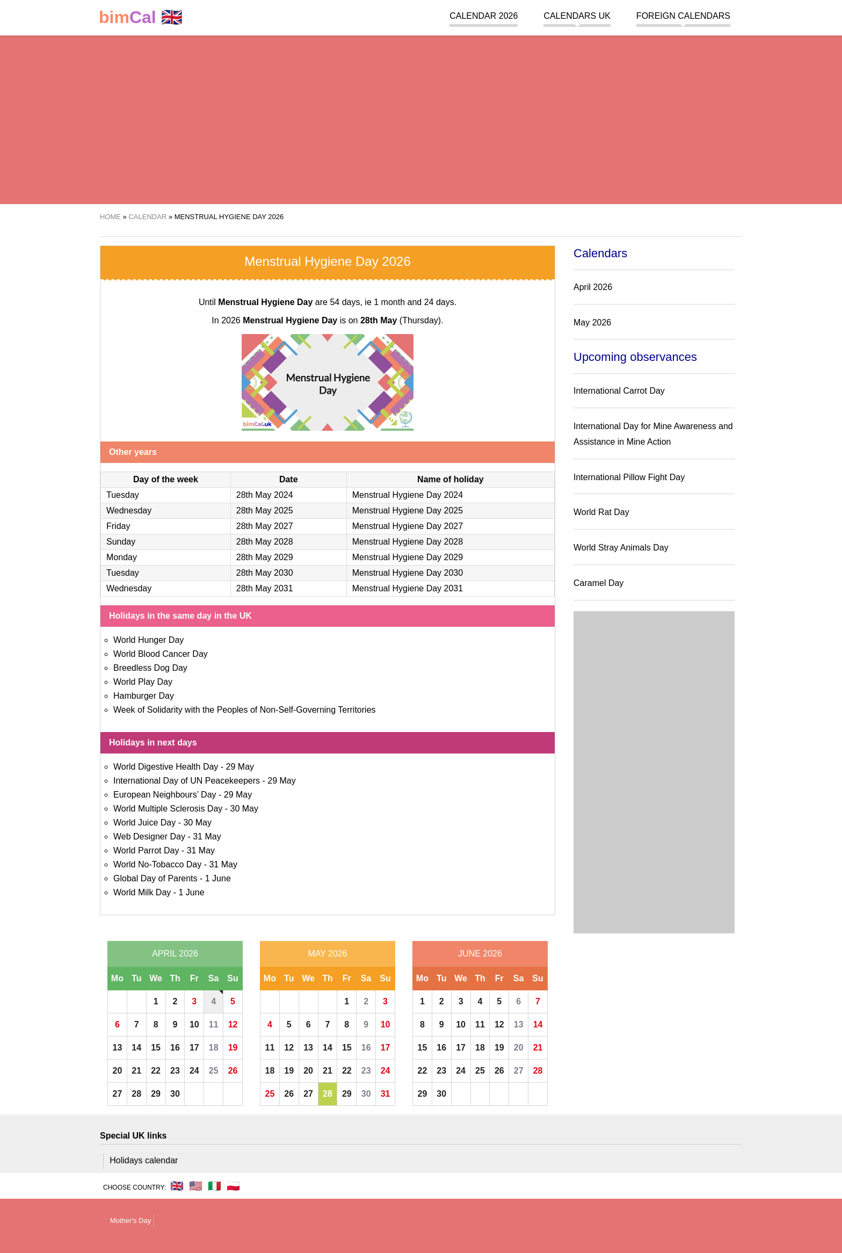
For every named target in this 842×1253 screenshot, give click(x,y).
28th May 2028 (264, 541)
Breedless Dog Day (150, 667)
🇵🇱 (233, 1186)
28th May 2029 (264, 557)
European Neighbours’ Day (164, 794)
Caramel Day (598, 583)
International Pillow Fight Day (629, 477)
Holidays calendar (144, 1160)
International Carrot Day (619, 390)
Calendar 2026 (483, 15)
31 (385, 1093)
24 (194, 1070)
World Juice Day (144, 822)
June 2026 (480, 953)
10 (194, 1024)
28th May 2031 (264, 588)
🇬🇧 (141, 17)
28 (136, 1093)
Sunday (120, 541)
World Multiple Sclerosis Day (167, 808)
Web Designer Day (149, 836)
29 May (240, 766)
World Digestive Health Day (165, 766)
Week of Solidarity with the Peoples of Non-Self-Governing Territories (244, 709)
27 (117, 1093)
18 (214, 1047)
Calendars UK (576, 15)
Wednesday (128, 510)
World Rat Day (601, 512)
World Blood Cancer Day (160, 653)
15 (156, 1047)
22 (156, 1070)
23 (175, 1070)
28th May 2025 (264, 510)
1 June (218, 878)
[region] (421, 118)
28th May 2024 (264, 494)
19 (233, 1047)
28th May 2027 (264, 526)
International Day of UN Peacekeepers (186, 780)
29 (156, 1093)
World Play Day (142, 681)
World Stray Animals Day (621, 547)
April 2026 (175, 953)
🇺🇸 (195, 1186)
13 (117, 1047)
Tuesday (122, 494)
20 (117, 1070)
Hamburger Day (143, 695)
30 (175, 1093)
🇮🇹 (214, 1186)
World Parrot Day (146, 850)
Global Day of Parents (155, 878)
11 (214, 1024)
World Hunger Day (148, 639)
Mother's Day (130, 1220)
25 (214, 1070)
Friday (118, 526)
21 (136, 1070)
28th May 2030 (264, 572)
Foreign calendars (683, 15)
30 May (244, 808)
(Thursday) (400, 320)
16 (175, 1047)
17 (194, 1047)
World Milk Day (142, 892)
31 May (207, 836)
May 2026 (327, 953)
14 (136, 1047)
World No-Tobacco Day (157, 864)
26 (233, 1070)
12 (233, 1024)
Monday (121, 557)
